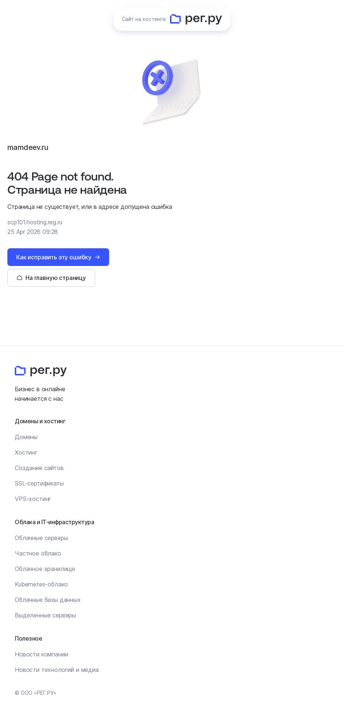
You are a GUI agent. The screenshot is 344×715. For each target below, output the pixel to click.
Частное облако (38, 553)
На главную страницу (55, 277)
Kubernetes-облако (41, 584)
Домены (26, 437)
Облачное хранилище (45, 568)
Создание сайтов (39, 468)
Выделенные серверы (45, 615)
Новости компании (41, 654)
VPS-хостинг (33, 498)
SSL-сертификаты (39, 483)
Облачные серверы (41, 537)
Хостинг (26, 452)
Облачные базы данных (48, 599)
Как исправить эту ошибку (53, 257)
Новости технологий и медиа (57, 669)
